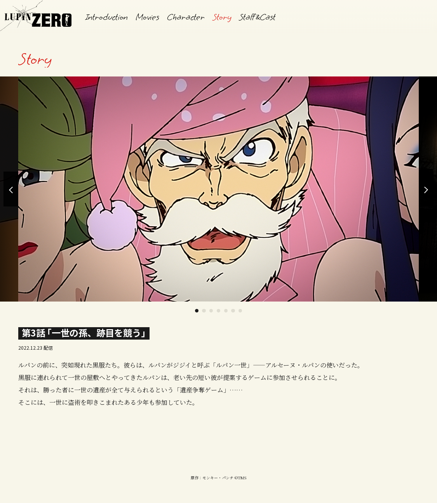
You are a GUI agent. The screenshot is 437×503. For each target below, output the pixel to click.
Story (221, 17)
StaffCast (257, 17)
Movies (147, 17)
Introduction (106, 17)
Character (186, 17)
